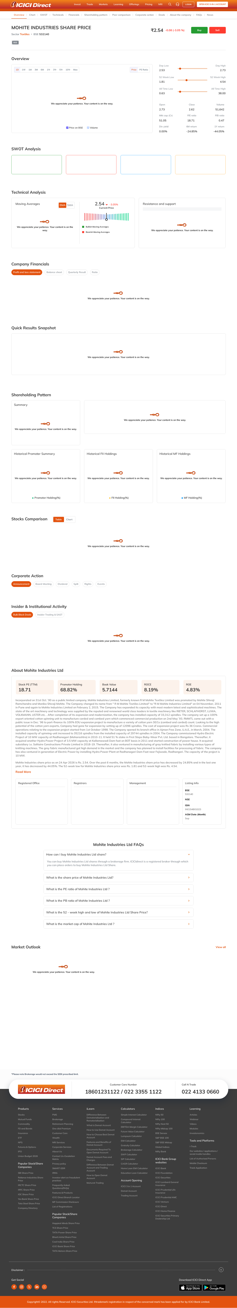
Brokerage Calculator (131, 1149)
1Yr (48, 69)
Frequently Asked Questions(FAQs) (61, 1186)
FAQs (199, 14)
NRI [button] (160, 4)
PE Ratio (143, 69)
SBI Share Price (25, 1173)
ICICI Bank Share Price (63, 1246)
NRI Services (58, 1142)
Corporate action (144, 14)
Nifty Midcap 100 (164, 1128)
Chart (32, 14)
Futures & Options (27, 1147)
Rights (87, 583)
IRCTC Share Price (27, 1185)
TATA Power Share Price (64, 1232)
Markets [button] (103, 4)
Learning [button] (118, 4)
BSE (187, 790)
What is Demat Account (99, 1125)
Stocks (21, 1114)
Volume (94, 127)
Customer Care (59, 1133)
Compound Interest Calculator (131, 1121)
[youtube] (44, 1287)
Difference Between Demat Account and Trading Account (100, 1167)
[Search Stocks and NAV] (169, 4)
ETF (20, 1137)
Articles (193, 1114)
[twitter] (29, 1287)
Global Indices (162, 1147)
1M (30, 69)
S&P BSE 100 (162, 1137)
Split (76, 583)
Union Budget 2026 (28, 1156)
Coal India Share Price (63, 1241)
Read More (23, 772)
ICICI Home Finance (165, 1211)
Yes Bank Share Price (28, 1199)
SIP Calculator (128, 1159)
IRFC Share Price (26, 1189)
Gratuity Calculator (130, 1145)
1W (24, 69)
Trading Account (129, 1195)
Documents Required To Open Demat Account (99, 1151)
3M (36, 69)
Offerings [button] (134, 4)
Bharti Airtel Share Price (64, 1237)
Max (75, 69)
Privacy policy (59, 1163)
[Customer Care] (177, 4)
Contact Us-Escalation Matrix (63, 1157)
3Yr (54, 69)
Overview (19, 14)
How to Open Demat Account (97, 1176)
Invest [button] (77, 4)
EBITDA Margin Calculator (134, 1127)
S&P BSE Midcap (163, 1142)
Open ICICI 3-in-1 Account (212, 4)
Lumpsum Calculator (131, 1136)
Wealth (56, 1137)
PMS (54, 1114)
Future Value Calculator (132, 1131)
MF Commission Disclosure (65, 1202)
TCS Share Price (60, 1228)
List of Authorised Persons (203, 1158)
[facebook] (14, 1287)
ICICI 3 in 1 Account (131, 1186)
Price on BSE (76, 127)
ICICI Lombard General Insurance (166, 1183)
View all (221, 947)
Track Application (198, 1167)
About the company (180, 14)
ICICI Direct (161, 1206)
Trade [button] (90, 4)
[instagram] (21, 1287)
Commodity (24, 1124)
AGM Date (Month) (195, 814)
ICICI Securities (162, 1177)
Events (101, 583)
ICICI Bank (160, 1168)
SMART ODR (58, 1168)
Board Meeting (43, 583)
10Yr (68, 69)
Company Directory (28, 1208)
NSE (187, 799)
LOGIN (188, 4)
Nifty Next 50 (162, 1124)
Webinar (194, 1119)
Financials (74, 14)
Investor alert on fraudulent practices (66, 1179)
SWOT (43, 14)
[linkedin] (36, 1287)
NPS (20, 1142)
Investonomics (197, 1133)
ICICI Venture (162, 1201)
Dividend (62, 583)
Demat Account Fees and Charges (99, 1158)
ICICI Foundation (164, 1173)
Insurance (23, 1133)
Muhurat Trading (95, 1182)
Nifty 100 (160, 1119)
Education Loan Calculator (134, 1173)
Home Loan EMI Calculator (134, 1168)
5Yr (61, 69)
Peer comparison (121, 14)
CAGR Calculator (129, 1163)
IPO (20, 1151)
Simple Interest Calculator (134, 1114)
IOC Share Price (26, 1194)
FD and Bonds (25, 1128)
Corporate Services (61, 1147)
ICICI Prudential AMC (166, 1197)
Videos (193, 1124)
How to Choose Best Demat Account (100, 1136)
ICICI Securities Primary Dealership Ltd (167, 1217)
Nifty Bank (160, 1151)
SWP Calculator (129, 1154)
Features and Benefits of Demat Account (99, 1143)
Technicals (58, 14)
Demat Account (129, 1191)
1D (17, 69)
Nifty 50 (159, 1114)
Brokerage (57, 1119)
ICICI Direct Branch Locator (66, 1197)
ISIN (187, 805)
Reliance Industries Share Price (30, 1179)
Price (133, 69)
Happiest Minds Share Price (66, 1223)
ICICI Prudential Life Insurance (165, 1191)
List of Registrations (62, 1206)
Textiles (25, 34)
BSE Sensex (161, 1133)
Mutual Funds (25, 1119)
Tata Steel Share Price (29, 1203)
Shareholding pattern (95, 14)
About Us (57, 1151)
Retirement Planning (62, 1124)
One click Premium (61, 1128)
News (210, 14)
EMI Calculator (128, 1140)
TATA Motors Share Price (64, 1251)
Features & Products (62, 1192)
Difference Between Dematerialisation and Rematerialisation (98, 1117)
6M (42, 69)
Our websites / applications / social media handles (204, 1152)
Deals (162, 14)
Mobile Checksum (198, 1163)
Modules (194, 1128)
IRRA (55, 1173)
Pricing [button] (148, 4)
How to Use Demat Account (101, 1130)
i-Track (193, 1146)
